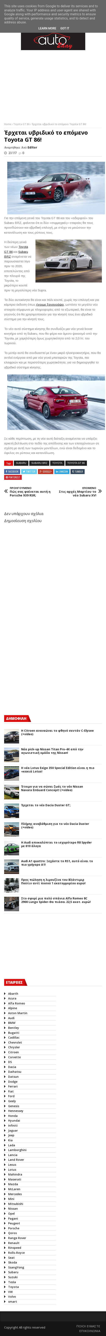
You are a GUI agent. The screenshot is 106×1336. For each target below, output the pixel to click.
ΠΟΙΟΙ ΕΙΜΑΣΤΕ (88, 1326)
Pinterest (14, 477)
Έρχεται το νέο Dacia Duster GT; (46, 805)
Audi (11, 1018)
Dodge (12, 1082)
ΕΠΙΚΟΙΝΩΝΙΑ (89, 1331)
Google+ (47, 471)
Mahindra (15, 1174)
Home (8, 124)
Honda (13, 1116)
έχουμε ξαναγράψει (50, 304)
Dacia (12, 1067)
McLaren (14, 1189)
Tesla (12, 1282)
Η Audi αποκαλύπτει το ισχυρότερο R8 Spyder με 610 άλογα (56, 844)
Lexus (12, 1165)
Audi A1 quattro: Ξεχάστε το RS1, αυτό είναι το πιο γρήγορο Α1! (57, 863)
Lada (11, 1145)
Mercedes (15, 1194)
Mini (11, 1199)
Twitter (30, 471)
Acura (12, 998)
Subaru (21, 463)
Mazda (13, 1184)
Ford (11, 1096)
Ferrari (13, 1086)
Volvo (12, 1297)
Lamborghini (17, 1150)
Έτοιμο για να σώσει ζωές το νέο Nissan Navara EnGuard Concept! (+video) (52, 788)
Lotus (12, 1170)
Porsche (13, 1228)
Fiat (11, 1091)
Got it (64, 28)
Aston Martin (17, 1013)
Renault (13, 1243)
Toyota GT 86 (21, 124)
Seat (11, 1258)
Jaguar (13, 1130)
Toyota (57, 463)
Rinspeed (14, 1248)
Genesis (13, 1106)
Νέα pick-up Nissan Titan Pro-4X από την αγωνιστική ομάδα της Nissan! (52, 751)
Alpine (12, 1008)
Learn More (47, 28)
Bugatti (13, 1033)
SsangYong (16, 1267)
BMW (11, 1023)
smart (12, 1301)
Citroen (13, 1052)
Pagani (13, 1218)
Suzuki (13, 1277)
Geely (12, 1101)
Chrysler (14, 1047)
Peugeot (14, 1223)
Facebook (13, 471)
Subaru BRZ (39, 463)
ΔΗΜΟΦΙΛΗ (16, 718)
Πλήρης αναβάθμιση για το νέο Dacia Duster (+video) (55, 825)
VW (10, 1292)
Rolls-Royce (16, 1253)
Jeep (11, 1135)
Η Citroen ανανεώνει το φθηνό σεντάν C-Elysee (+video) (57, 732)
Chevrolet (15, 1042)
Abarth (13, 994)
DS (10, 1062)
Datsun (13, 1077)
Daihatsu (14, 1072)
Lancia (12, 1155)
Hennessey (15, 1111)
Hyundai (14, 1120)
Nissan (13, 1208)
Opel (11, 1213)
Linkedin (63, 471)
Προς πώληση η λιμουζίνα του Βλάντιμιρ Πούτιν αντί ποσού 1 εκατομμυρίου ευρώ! (53, 881)
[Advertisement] (35, 675)
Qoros (12, 1233)
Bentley (13, 1028)
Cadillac (13, 1037)
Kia (10, 1140)
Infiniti (13, 1125)
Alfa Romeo (16, 1003)
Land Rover (16, 1160)
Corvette (14, 1057)
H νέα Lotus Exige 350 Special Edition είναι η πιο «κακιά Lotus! (57, 769)
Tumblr (78, 471)
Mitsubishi (15, 1204)
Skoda (12, 1262)
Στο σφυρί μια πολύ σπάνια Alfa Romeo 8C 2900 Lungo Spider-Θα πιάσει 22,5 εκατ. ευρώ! (56, 900)
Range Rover (17, 1238)
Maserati (14, 1179)
